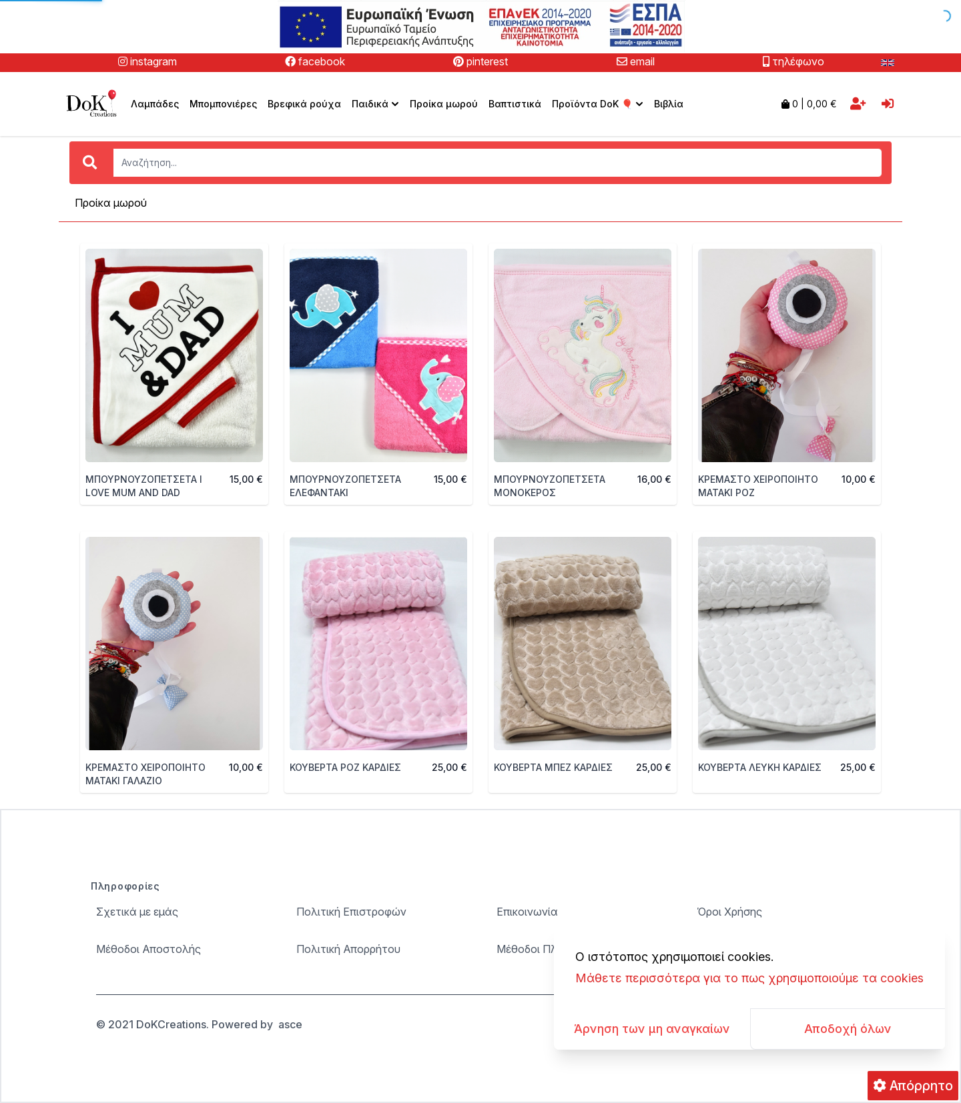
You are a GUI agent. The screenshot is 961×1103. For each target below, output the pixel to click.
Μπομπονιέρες (223, 103)
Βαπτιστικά (515, 103)
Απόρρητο (913, 1086)
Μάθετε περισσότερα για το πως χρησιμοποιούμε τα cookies (749, 978)
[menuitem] (375, 104)
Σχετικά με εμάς (137, 911)
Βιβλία (668, 103)
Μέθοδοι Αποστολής (148, 949)
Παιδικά (377, 104)
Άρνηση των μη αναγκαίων (652, 1029)
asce (290, 1024)
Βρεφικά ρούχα (304, 103)
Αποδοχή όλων (848, 1029)
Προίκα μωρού (444, 103)
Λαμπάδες (155, 103)
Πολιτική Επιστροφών (351, 911)
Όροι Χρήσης (729, 911)
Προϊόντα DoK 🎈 (599, 104)
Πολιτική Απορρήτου (348, 949)
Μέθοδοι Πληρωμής (546, 949)
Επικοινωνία (527, 911)
